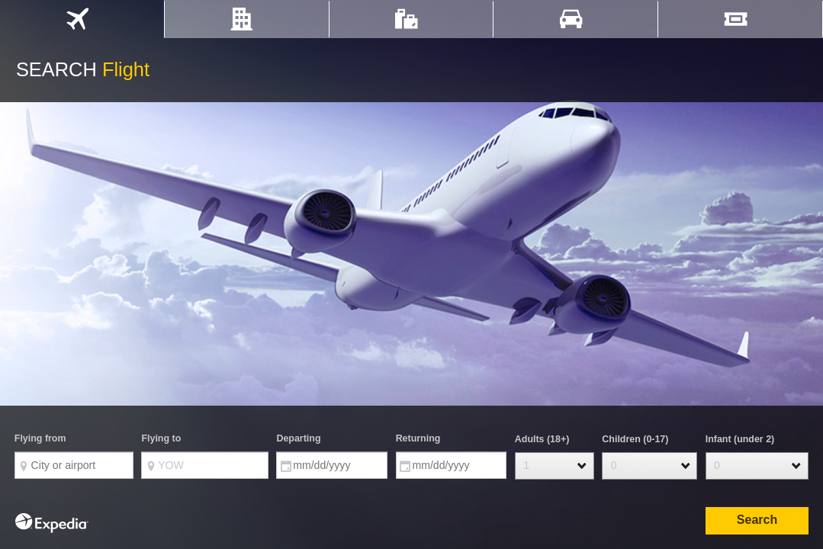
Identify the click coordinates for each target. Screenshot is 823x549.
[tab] (82, 19)
